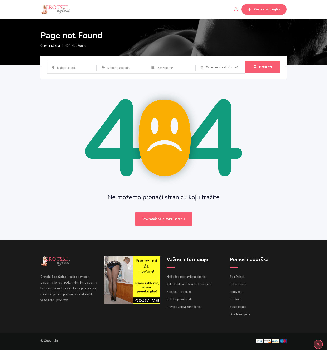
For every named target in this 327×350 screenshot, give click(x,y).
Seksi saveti (238, 284)
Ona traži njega (240, 314)
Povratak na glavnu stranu (163, 219)
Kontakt (235, 299)
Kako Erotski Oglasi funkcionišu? (189, 284)
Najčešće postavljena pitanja (186, 277)
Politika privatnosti (179, 299)
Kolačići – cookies (179, 292)
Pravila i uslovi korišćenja (184, 307)
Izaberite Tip (165, 68)
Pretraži (263, 67)
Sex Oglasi (237, 277)
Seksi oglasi (238, 307)
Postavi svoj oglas (264, 9)
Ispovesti (236, 292)
